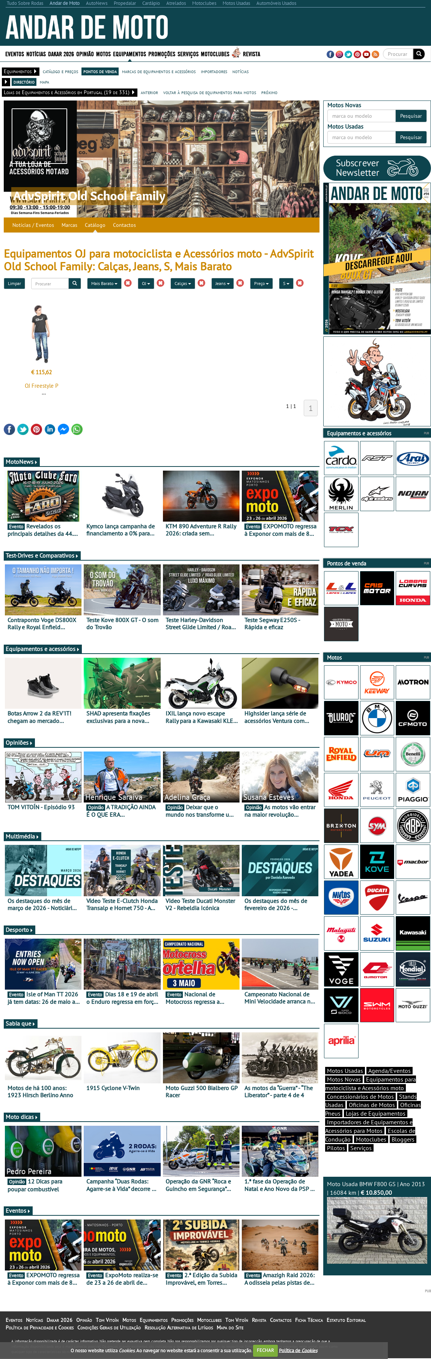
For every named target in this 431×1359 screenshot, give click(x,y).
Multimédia (22, 836)
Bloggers (403, 1152)
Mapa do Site (230, 1336)
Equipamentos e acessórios (43, 648)
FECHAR (265, 1350)
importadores (214, 71)
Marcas (69, 225)
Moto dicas (22, 1116)
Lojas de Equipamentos (375, 1126)
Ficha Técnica (309, 1328)
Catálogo (95, 225)
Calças (183, 283)
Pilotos (336, 1161)
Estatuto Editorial (346, 1328)
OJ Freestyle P (41, 385)
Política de (298, 1350)
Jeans (223, 283)
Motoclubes (215, 53)
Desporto (19, 929)
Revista (251, 53)
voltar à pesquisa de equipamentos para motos (209, 92)
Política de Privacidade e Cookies (40, 1336)
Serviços (188, 53)
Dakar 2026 (61, 53)
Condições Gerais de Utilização (109, 1336)
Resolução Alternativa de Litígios (179, 1336)
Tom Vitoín (107, 1328)
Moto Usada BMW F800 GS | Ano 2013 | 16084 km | (377, 1235)
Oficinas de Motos (372, 1118)
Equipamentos (129, 53)
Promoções (161, 53)
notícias (240, 71)
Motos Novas (344, 1092)
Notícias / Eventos (33, 225)
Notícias (36, 53)
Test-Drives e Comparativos (42, 555)
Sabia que (21, 1023)
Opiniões (19, 742)
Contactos (124, 225)
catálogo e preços (60, 71)
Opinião (85, 53)
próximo (269, 92)
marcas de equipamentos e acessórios (159, 71)
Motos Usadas (345, 1084)
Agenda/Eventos (389, 1084)
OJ (146, 283)
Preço (261, 283)
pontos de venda (100, 71)
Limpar (14, 283)
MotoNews (22, 461)
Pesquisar (411, 115)
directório (24, 81)
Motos (103, 53)
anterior (149, 92)
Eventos (14, 53)
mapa (44, 81)
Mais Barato (104, 283)
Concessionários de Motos (360, 1109)
